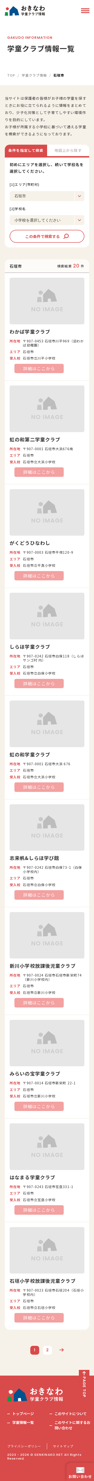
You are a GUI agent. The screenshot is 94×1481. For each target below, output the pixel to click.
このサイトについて (71, 1413)
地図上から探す (68, 150)
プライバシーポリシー (24, 1446)
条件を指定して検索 (25, 150)
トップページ (23, 1413)
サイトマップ (63, 1446)
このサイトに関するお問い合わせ (73, 1425)
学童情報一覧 (23, 1422)
